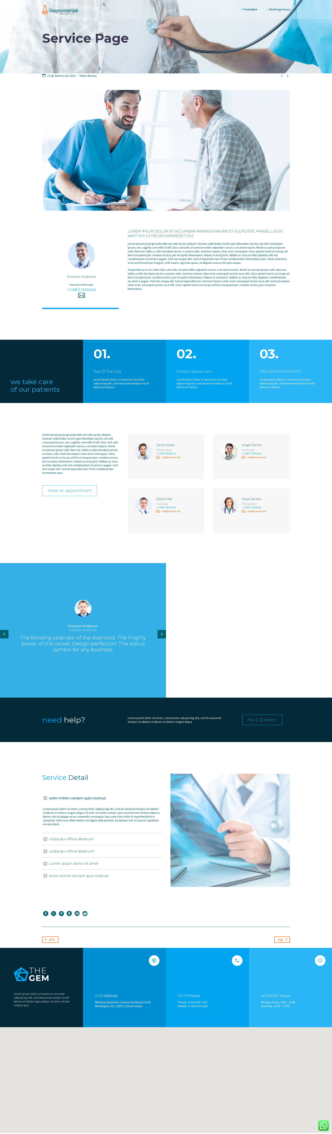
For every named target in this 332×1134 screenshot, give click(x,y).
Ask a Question (264, 720)
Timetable (250, 9)
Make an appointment (73, 491)
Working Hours (279, 9)
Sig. (283, 940)
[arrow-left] (4, 635)
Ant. (49, 940)
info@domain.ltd (171, 458)
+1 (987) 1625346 (81, 291)
